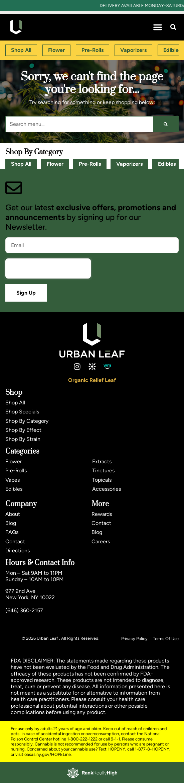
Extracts (102, 461)
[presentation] (48, 268)
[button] (157, 27)
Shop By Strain (22, 439)
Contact (15, 541)
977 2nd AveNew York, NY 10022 (30, 594)
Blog (10, 523)
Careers (100, 541)
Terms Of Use (166, 638)
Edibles (167, 164)
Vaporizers (129, 164)
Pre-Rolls (90, 164)
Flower (55, 164)
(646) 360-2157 (24, 610)
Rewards (101, 514)
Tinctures (103, 470)
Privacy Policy (134, 638)
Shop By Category (26, 421)
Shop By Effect (23, 430)
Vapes (12, 480)
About (12, 514)
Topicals (102, 480)
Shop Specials (22, 411)
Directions (17, 550)
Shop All (21, 164)
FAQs (11, 532)
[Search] (165, 124)
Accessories (106, 489)
